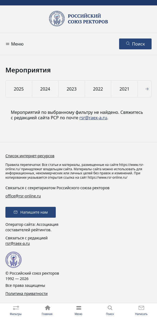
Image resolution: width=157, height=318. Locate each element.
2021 (124, 89)
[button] (147, 89)
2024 (45, 89)
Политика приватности (26, 293)
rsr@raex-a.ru (93, 118)
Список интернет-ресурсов (29, 155)
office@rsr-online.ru (23, 195)
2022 (98, 89)
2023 (72, 89)
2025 (19, 89)
